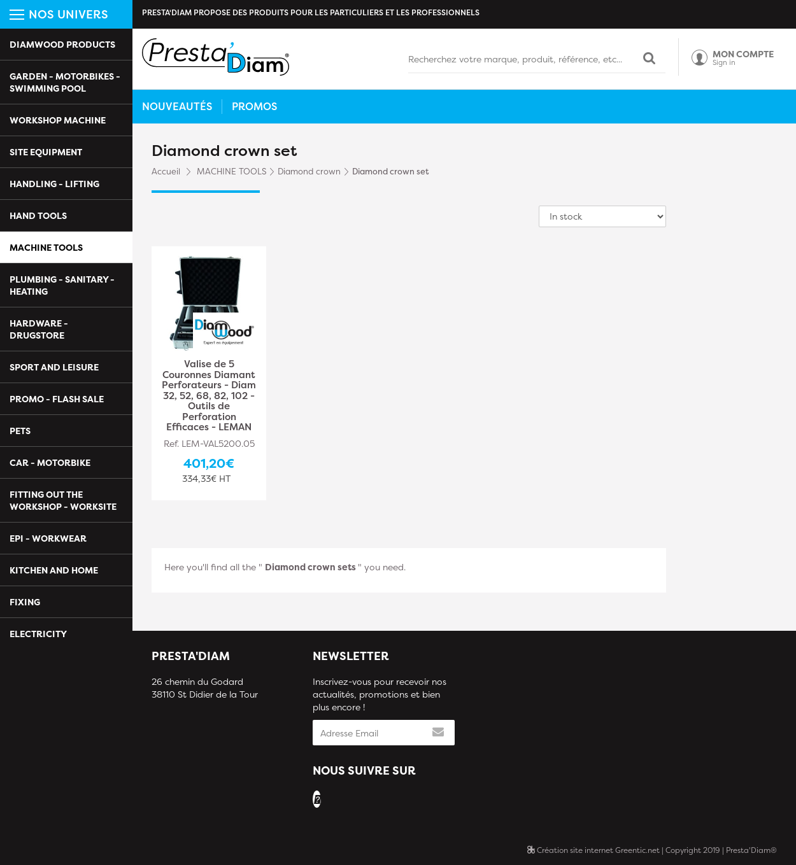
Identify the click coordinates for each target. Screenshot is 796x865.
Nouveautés (177, 106)
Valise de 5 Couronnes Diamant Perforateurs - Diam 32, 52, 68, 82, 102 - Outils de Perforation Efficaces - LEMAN (209, 396)
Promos (254, 106)
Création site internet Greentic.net (593, 850)
